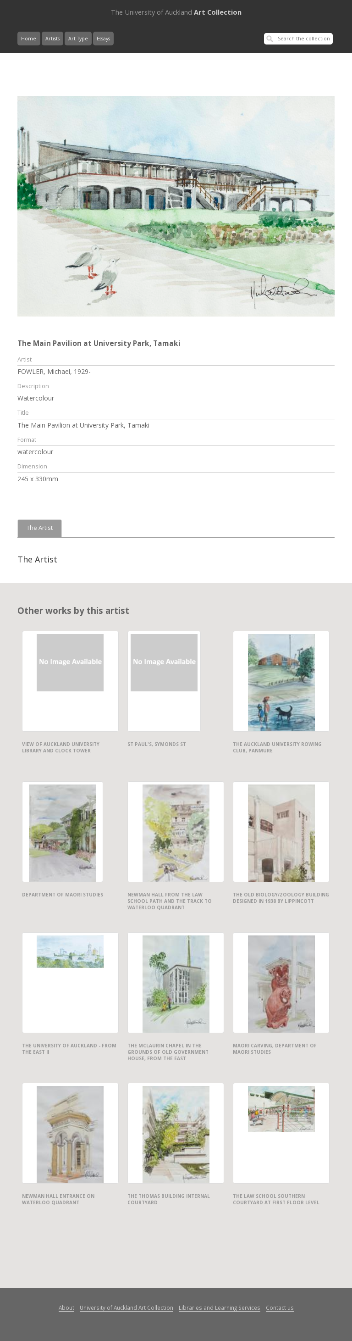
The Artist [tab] (40, 528)
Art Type (78, 38)
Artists (52, 38)
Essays (103, 38)
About (66, 1307)
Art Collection (176, 12)
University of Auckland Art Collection (126, 1307)
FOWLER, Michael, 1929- (54, 371)
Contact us (280, 1307)
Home (28, 38)
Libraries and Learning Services (219, 1307)
